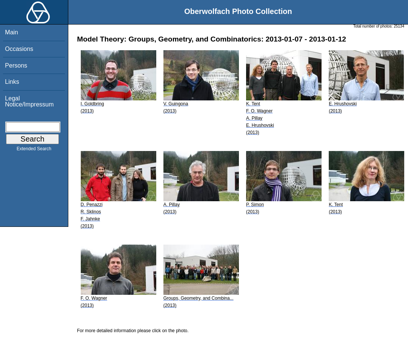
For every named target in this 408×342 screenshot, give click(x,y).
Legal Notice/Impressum (29, 101)
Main (11, 32)
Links (12, 82)
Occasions (19, 49)
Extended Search (34, 150)
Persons (16, 65)
